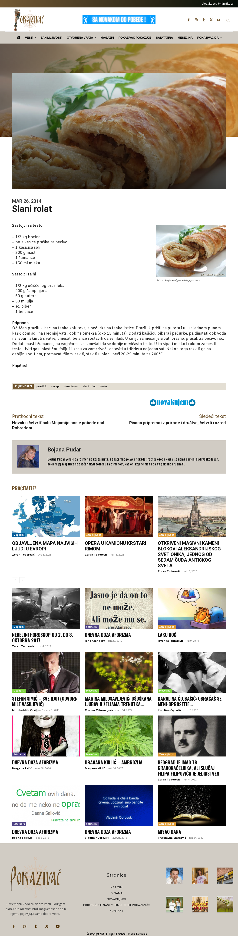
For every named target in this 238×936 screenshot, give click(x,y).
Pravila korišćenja (137, 934)
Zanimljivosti (94, 534)
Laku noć (167, 634)
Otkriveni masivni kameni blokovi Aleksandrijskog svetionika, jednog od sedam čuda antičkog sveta (189, 554)
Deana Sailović (22, 837)
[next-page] (22, 580)
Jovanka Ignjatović (170, 640)
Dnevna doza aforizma (108, 634)
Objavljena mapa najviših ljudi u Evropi (45, 546)
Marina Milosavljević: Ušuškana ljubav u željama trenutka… (118, 701)
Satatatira (92, 626)
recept (55, 386)
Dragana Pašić (22, 768)
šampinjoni (71, 386)
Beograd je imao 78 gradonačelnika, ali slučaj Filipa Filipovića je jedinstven (188, 768)
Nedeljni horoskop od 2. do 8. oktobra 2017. (42, 637)
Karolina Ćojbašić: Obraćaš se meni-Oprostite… (189, 701)
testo (103, 386)
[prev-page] (15, 580)
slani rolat (89, 386)
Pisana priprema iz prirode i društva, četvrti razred (177, 422)
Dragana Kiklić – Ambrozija (113, 762)
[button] (227, 20)
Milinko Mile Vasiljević (27, 710)
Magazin (18, 534)
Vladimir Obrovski (97, 837)
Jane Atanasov (95, 640)
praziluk (41, 386)
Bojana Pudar (64, 449)
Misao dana (169, 831)
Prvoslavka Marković (172, 837)
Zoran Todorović (23, 554)
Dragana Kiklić (95, 768)
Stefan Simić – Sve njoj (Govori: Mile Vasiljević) (44, 701)
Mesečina (19, 690)
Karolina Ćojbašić (170, 710)
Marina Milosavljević (99, 710)
